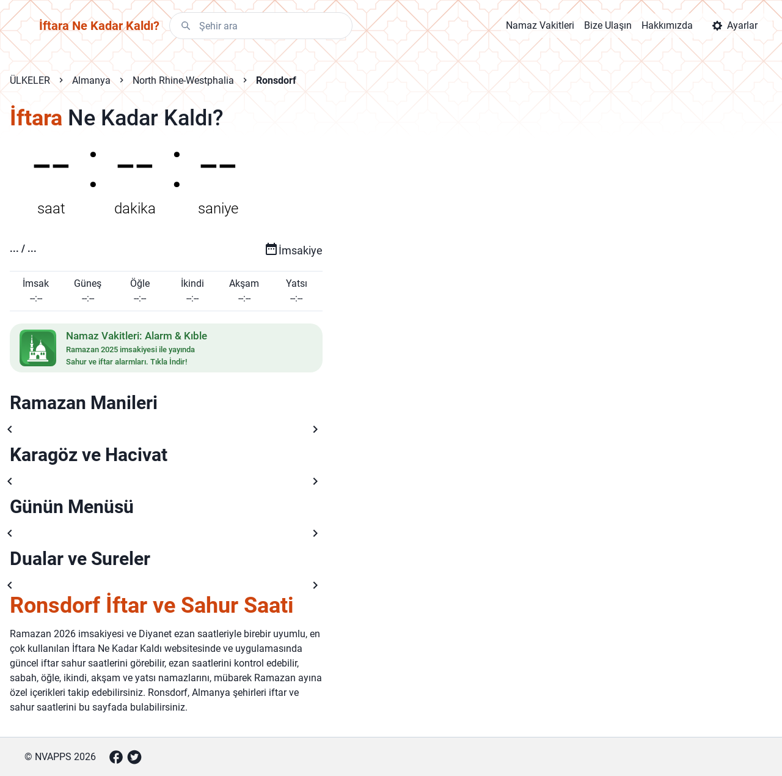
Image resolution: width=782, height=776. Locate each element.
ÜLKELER (30, 80)
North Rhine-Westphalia (183, 80)
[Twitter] (134, 757)
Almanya (91, 80)
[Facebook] (116, 757)
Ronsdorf (276, 80)
